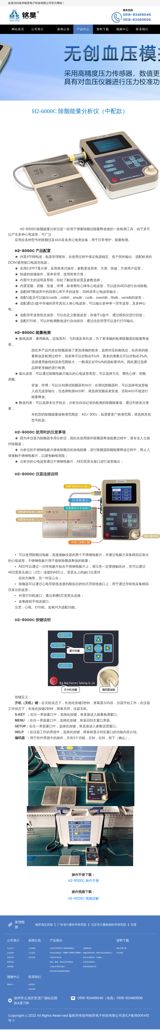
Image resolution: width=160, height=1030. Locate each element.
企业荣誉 (10, 953)
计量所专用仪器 (55, 957)
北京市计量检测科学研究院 (108, 925)
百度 (133, 925)
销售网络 (10, 967)
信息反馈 (32, 990)
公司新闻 (32, 948)
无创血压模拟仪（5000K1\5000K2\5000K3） (66, 953)
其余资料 (119, 953)
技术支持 (32, 957)
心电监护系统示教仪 (57, 967)
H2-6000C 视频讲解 (83, 898)
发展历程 (10, 962)
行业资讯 (32, 953)
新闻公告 (63, 29)
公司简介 (37, 29)
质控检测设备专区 (89, 967)
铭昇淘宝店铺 (44, 925)
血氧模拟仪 (87, 948)
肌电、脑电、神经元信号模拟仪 (61, 962)
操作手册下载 (121, 948)
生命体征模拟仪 (89, 962)
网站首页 (18, 29)
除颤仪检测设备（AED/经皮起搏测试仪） (98, 953)
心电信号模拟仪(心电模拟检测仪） (63, 948)
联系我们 (142, 29)
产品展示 (56, 940)
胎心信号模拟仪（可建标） (93, 957)
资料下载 (102, 29)
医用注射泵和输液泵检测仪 (60, 971)
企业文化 (10, 948)
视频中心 (122, 29)
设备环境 (10, 957)
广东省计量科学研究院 (71, 925)
